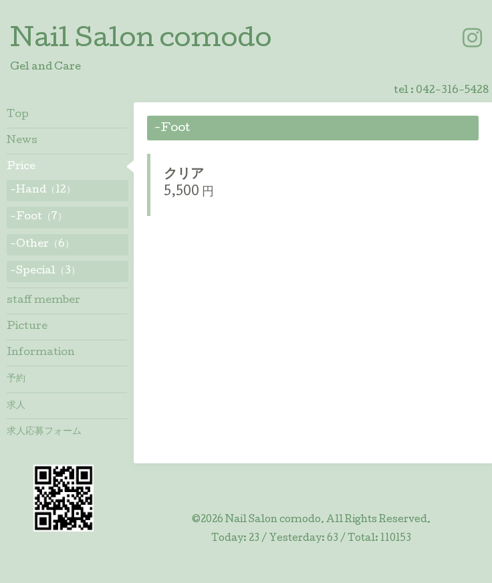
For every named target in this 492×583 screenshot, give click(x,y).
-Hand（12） (43, 190)
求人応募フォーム (44, 432)
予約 (16, 379)
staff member (43, 301)
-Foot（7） (38, 217)
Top (18, 115)
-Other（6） (42, 244)
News (22, 141)
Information (41, 353)
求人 (16, 405)
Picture (27, 327)
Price (21, 167)
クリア (184, 175)
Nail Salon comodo (140, 40)
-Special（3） (45, 271)
